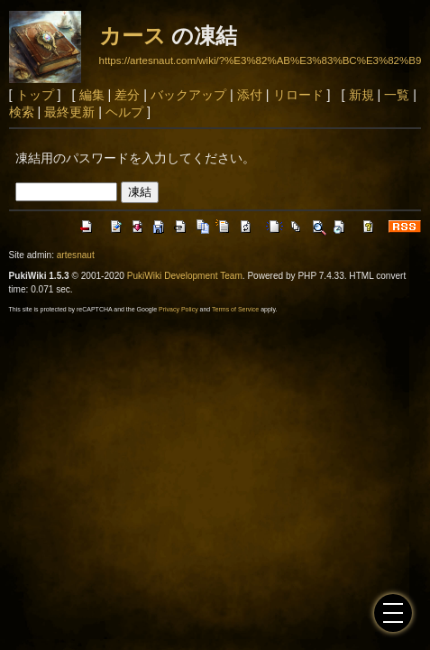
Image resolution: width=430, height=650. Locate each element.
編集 (92, 95)
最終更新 (69, 112)
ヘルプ (124, 112)
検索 (21, 112)
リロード (298, 95)
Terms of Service (235, 309)
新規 (361, 95)
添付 (249, 95)
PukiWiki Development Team (184, 276)
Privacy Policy (178, 309)
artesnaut (76, 255)
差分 (127, 95)
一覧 (396, 95)
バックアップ (188, 95)
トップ (35, 95)
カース (132, 35)
